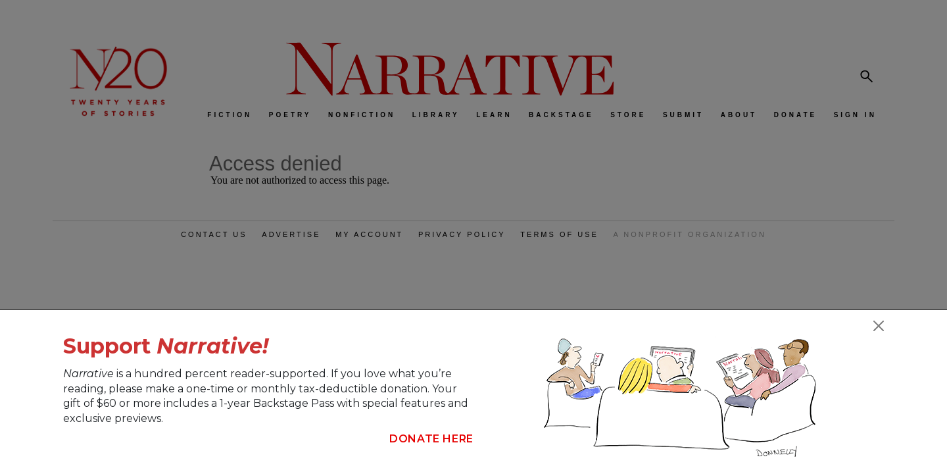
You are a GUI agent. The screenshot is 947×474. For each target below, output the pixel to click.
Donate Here (431, 439)
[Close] (878, 325)
